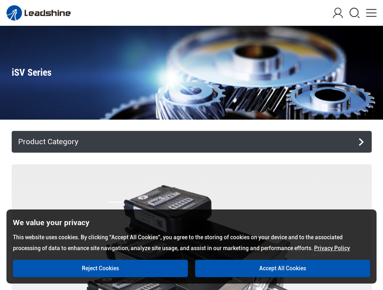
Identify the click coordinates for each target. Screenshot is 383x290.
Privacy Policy (332, 248)
